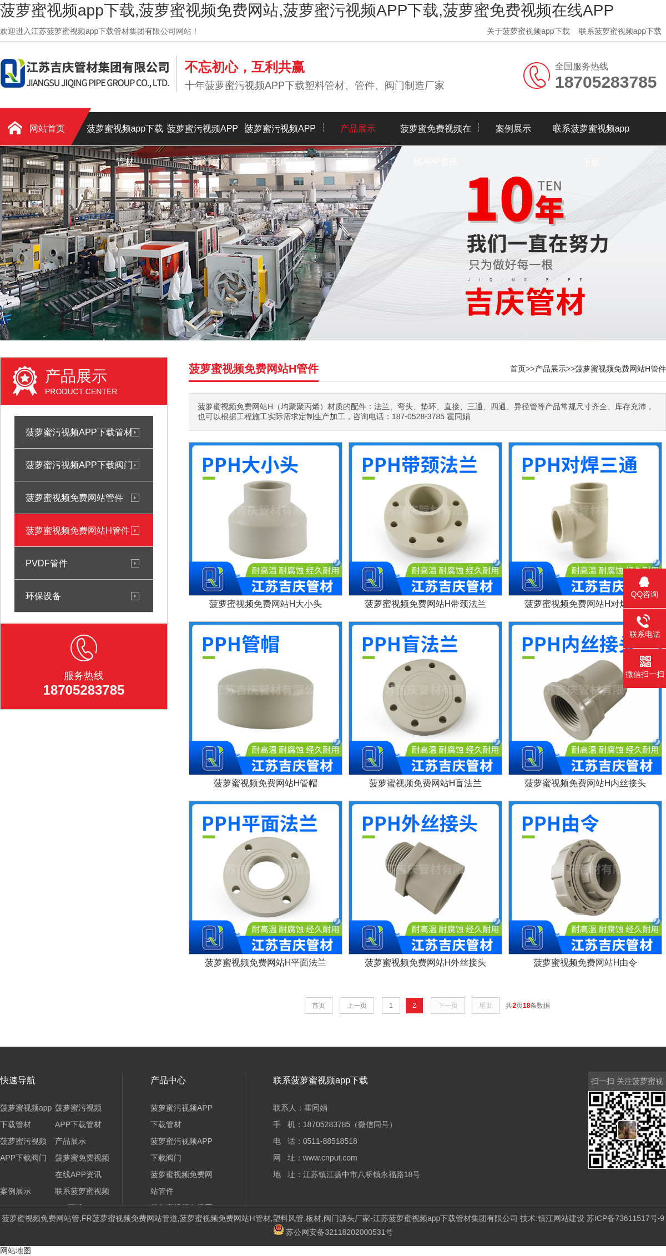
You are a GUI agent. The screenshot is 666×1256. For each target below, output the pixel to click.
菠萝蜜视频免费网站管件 (74, 498)
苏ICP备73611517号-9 (625, 1218)
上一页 (357, 1005)
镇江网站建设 (561, 1218)
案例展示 (513, 128)
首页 (518, 368)
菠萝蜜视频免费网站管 (40, 1218)
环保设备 (43, 596)
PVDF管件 (47, 563)
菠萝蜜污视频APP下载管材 (202, 134)
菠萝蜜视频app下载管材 (125, 134)
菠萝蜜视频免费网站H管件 (78, 530)
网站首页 (47, 128)
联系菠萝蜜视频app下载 (620, 31)
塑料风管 (288, 1218)
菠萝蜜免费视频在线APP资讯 (435, 134)
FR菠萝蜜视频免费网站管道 (130, 1218)
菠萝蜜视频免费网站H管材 (224, 1218)
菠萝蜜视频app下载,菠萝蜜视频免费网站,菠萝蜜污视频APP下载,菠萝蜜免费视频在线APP (307, 10)
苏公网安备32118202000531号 (333, 1232)
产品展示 (358, 128)
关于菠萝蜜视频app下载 (528, 31)
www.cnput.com (330, 1157)
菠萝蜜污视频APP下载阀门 (280, 134)
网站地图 (15, 1250)
